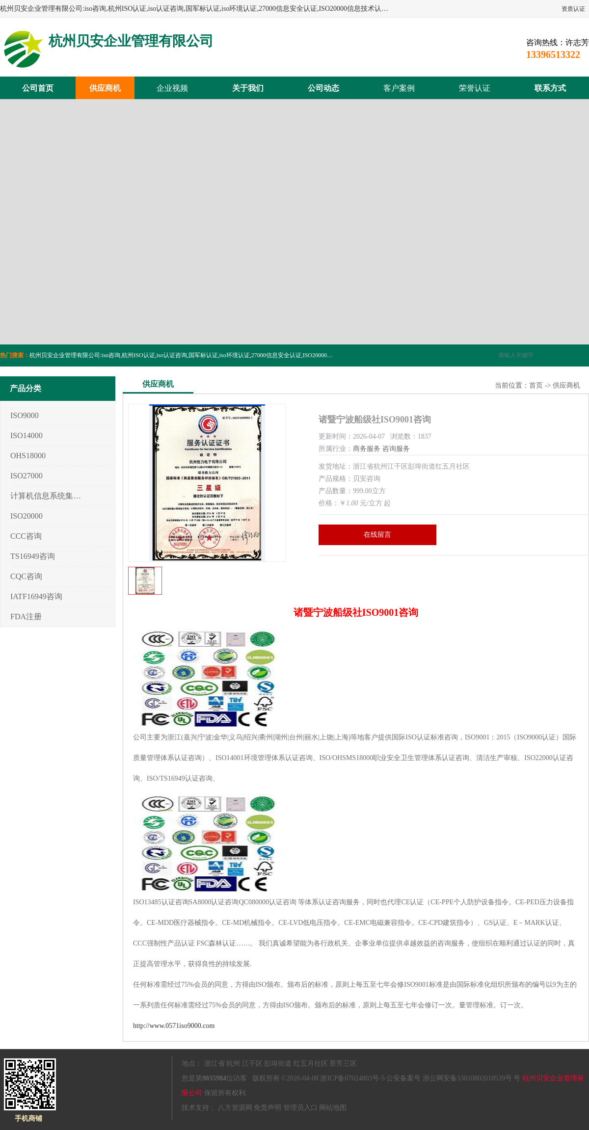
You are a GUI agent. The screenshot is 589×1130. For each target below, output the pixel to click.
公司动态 (323, 88)
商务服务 (366, 448)
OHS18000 (28, 455)
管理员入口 (300, 1107)
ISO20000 (26, 516)
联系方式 (550, 88)
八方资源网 (235, 1107)
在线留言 (377, 534)
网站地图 (333, 1107)
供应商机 (105, 88)
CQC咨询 (26, 576)
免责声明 (267, 1107)
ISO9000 (24, 415)
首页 (536, 385)
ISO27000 (26, 476)
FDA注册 (26, 616)
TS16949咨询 (32, 556)
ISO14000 (26, 435)
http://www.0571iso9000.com (173, 1025)
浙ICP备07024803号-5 (352, 1078)
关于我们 (248, 88)
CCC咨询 (26, 536)
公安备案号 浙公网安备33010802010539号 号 (453, 1078)
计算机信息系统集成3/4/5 (45, 496)
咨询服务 (396, 448)
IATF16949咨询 (36, 596)
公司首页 (38, 88)
